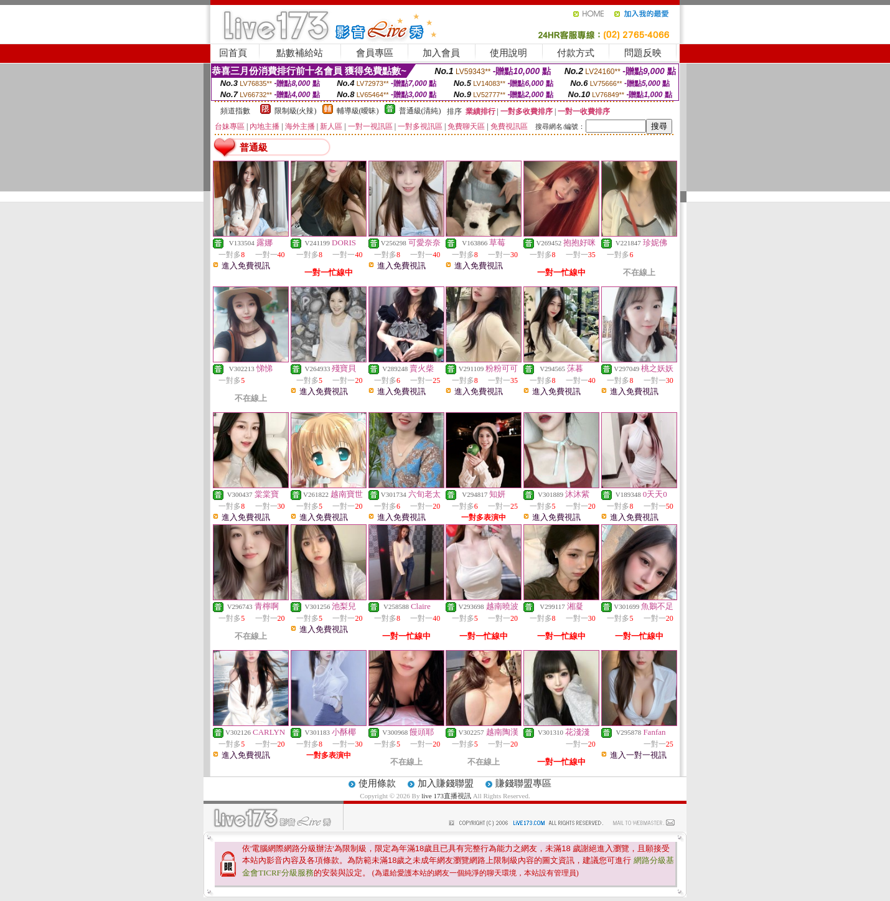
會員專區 (374, 53)
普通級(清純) (420, 110)
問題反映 (643, 53)
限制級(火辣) (295, 110)
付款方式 (575, 53)
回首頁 (233, 53)
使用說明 (508, 53)
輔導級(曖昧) (358, 110)
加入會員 (441, 53)
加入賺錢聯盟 (446, 783)
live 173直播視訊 (446, 796)
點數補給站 (299, 53)
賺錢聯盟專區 (523, 783)
